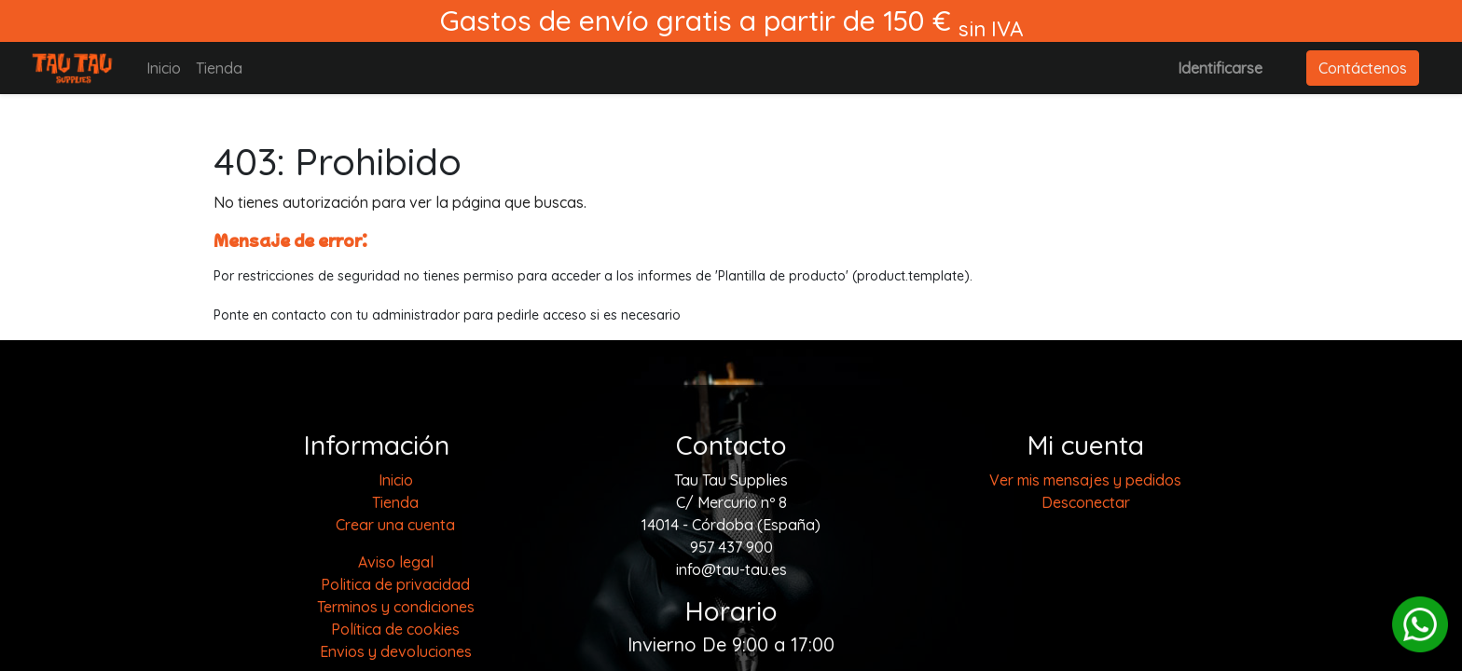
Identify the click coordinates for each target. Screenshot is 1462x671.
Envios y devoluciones (396, 651)
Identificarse (1220, 68)
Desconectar (1085, 502)
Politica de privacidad (395, 584)
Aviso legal (396, 562)
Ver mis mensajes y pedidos (1085, 480)
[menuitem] (163, 68)
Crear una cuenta (395, 524)
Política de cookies (395, 629)
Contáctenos (1362, 68)
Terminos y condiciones (396, 606)
